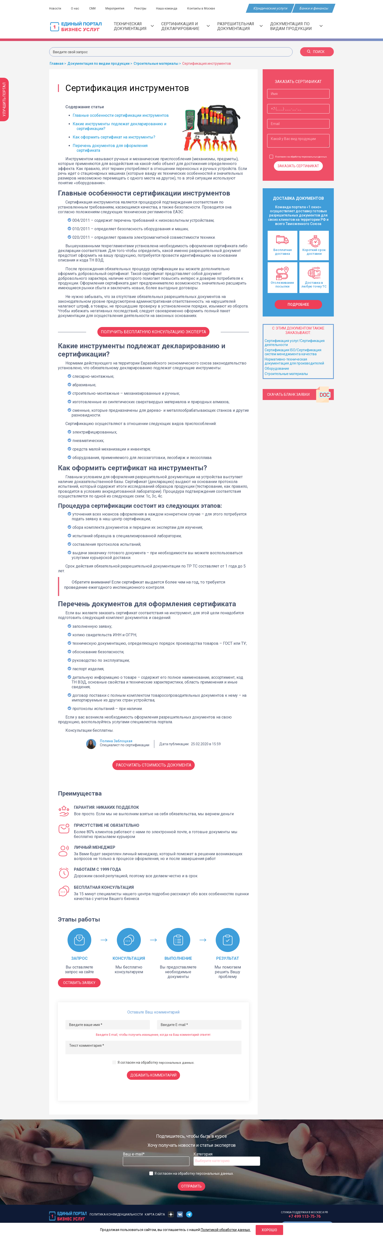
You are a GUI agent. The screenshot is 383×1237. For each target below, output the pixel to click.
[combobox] (226, 1161)
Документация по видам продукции (296, 26)
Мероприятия (117, 8)
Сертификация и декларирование (185, 26)
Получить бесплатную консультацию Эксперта (153, 332)
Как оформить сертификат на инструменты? (114, 137)
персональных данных (176, 1062)
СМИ (94, 8)
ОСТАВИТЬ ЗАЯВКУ (79, 983)
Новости (55, 8)
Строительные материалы (286, 374)
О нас (76, 8)
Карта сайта (155, 1214)
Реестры (144, 8)
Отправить (191, 1186)
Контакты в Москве (206, 8)
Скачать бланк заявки (299, 394)
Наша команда (171, 8)
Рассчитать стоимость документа (153, 765)
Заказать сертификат (298, 166)
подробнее (298, 304)
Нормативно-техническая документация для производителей (294, 361)
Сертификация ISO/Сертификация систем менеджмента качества (293, 352)
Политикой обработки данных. (226, 1230)
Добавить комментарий (153, 1075)
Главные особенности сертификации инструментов (121, 115)
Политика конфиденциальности (116, 1214)
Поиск (316, 52)
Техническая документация (134, 26)
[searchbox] (215, 1161)
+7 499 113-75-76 (304, 1216)
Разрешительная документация (240, 26)
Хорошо (269, 1230)
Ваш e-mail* (134, 1154)
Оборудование (277, 368)
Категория (202, 1154)
